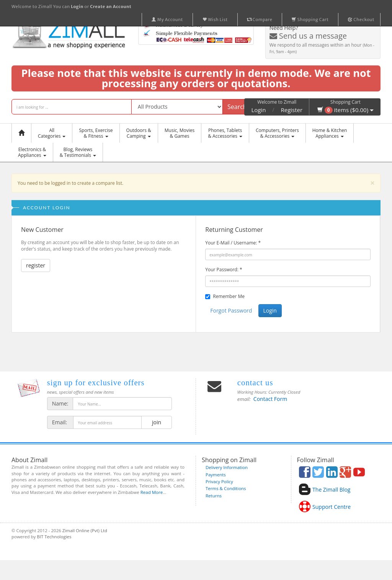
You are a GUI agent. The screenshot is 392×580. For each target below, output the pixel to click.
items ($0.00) (345, 110)
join (156, 422)
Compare (260, 19)
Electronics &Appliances (32, 152)
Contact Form (270, 398)
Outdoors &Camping (138, 133)
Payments (216, 474)
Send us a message (308, 36)
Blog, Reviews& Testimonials (78, 152)
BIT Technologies (54, 536)
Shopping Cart (310, 19)
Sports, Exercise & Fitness (96, 133)
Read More (151, 492)
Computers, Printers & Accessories (277, 133)
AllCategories (51, 133)
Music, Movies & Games (179, 133)
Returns (214, 496)
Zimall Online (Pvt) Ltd (84, 530)
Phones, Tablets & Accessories (225, 133)
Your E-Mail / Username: (233, 242)
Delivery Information (227, 467)
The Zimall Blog (331, 489)
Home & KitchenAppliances (329, 133)
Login (258, 110)
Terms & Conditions (226, 488)
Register (292, 110)
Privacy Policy (219, 481)
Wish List (215, 19)
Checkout (361, 19)
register (35, 265)
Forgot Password (231, 310)
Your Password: (223, 269)
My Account (167, 19)
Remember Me (229, 296)
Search (237, 107)
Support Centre (331, 506)
